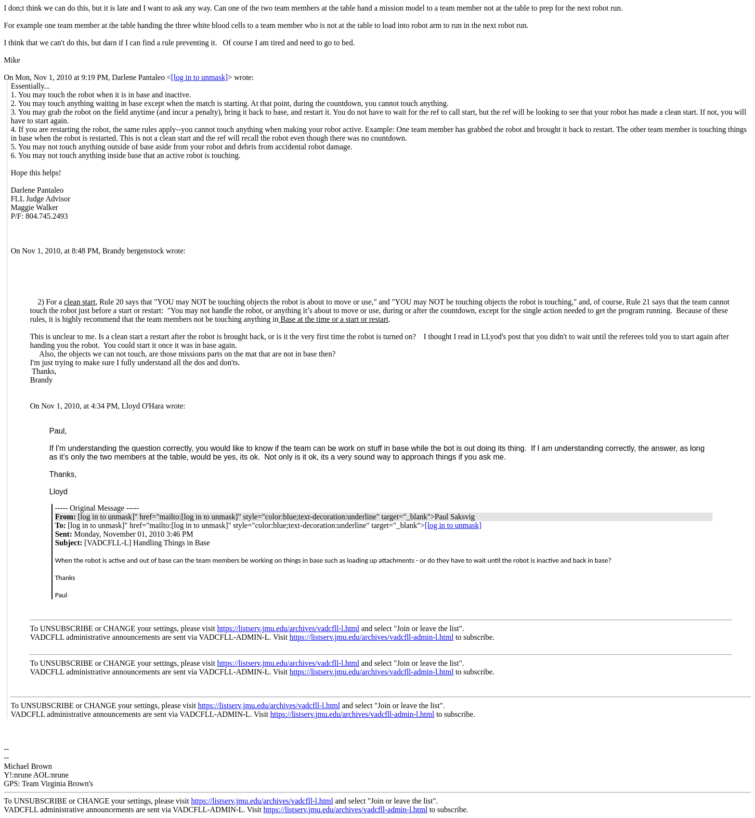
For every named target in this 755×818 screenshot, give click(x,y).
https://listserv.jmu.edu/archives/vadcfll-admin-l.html (371, 637)
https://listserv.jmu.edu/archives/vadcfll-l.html (288, 628)
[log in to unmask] (199, 77)
